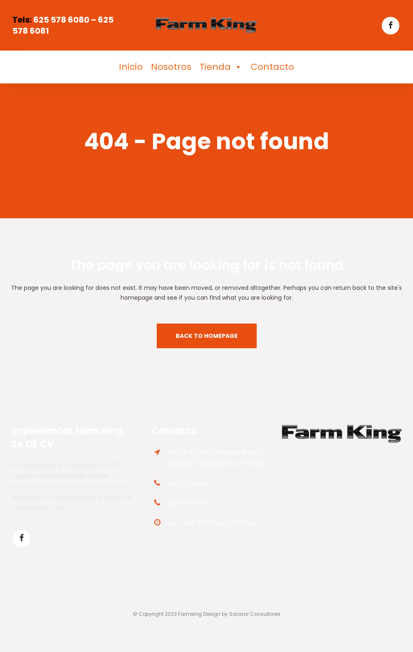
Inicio (131, 66)
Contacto (272, 66)
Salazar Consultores (255, 613)
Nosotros (171, 66)
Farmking (190, 613)
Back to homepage (207, 336)
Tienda (221, 67)
